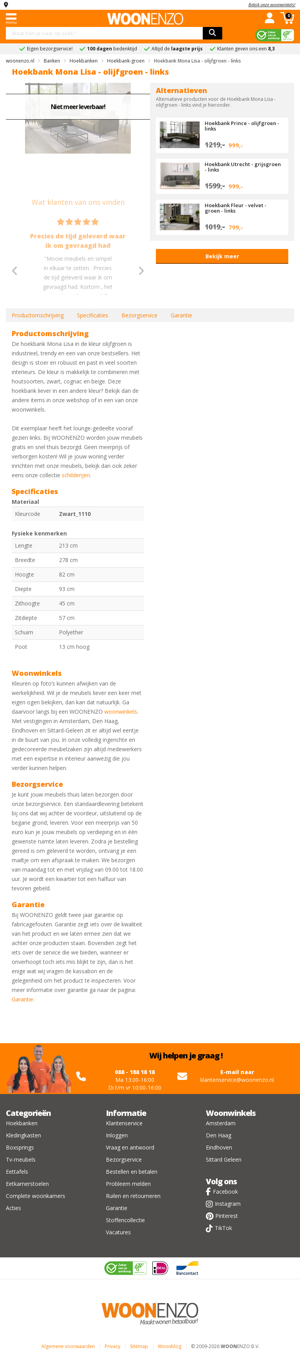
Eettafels (17, 1171)
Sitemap (139, 1346)
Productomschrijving (38, 315)
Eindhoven (219, 1147)
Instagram (228, 1203)
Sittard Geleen (223, 1159)
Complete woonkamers (35, 1196)
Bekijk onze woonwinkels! (271, 4)
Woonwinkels (230, 1113)
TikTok (223, 1228)
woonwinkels (120, 711)
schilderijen (76, 475)
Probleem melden (128, 1183)
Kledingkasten (23, 1135)
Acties (13, 1208)
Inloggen (117, 1135)
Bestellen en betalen (131, 1171)
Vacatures (118, 1232)
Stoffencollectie (125, 1220)
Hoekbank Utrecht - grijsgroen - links (243, 167)
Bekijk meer (222, 256)
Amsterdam (221, 1123)
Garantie (181, 315)
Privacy (112, 1346)
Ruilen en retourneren (133, 1196)
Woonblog (169, 1346)
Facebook (225, 1191)
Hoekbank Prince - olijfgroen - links (242, 126)
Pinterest (226, 1215)
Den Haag (218, 1135)
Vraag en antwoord (130, 1147)
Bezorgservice (139, 315)
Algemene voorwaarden (68, 1346)
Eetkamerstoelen (27, 1183)
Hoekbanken (22, 1123)
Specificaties (92, 315)
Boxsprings (20, 1147)
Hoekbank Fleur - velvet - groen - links (235, 208)
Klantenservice (124, 1123)
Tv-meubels (21, 1159)
